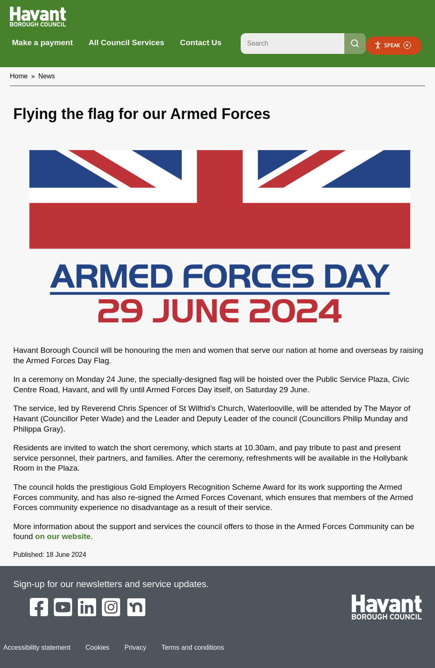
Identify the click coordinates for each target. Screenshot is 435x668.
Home (19, 76)
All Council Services (126, 42)
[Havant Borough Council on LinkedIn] (87, 607)
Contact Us (200, 42)
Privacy (135, 647)
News (47, 76)
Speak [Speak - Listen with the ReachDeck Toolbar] (392, 45)
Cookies (97, 647)
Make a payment (42, 42)
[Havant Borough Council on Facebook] (39, 607)
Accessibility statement (36, 647)
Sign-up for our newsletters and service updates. (111, 584)
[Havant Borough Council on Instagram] (111, 607)
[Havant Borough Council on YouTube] (63, 607)
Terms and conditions (192, 647)
